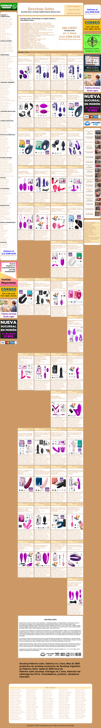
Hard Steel (3, 239)
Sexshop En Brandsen (31, 703)
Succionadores (4, 162)
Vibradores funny (5, 64)
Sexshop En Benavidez (80, 704)
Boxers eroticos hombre (6, 114)
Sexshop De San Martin (15, 713)
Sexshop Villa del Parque (27, 28)
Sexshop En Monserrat (15, 706)
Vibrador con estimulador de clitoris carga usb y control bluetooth (75, 359)
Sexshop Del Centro (47, 712)
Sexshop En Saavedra (31, 715)
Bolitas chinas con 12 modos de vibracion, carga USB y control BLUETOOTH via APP (42, 209)
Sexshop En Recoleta (80, 712)
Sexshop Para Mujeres (89, 199)
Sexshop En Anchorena (15, 709)
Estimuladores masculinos (7, 170)
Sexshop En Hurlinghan (31, 689)
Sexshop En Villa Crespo (15, 718)
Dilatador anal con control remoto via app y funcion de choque (42, 509)
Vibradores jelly (4, 65)
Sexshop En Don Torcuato (16, 695)
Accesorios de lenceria (6, 84)
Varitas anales (4, 185)
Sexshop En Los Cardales (49, 701)
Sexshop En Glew (30, 691)
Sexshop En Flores (47, 692)
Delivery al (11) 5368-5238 (9, 252)
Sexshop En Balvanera (15, 707)
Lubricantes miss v (5, 33)
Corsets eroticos (4, 93)
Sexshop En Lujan (63, 703)
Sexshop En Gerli (47, 691)
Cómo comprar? (73, 6)
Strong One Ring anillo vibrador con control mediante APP (41, 134)
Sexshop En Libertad (63, 698)
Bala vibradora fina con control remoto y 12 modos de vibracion (58, 59)
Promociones (4, 247)
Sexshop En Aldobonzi (64, 709)
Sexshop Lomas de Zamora (27, 35)
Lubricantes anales (5, 21)
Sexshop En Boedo (79, 703)
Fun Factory (4, 240)
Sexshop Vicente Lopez (26, 47)
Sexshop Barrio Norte (26, 25)
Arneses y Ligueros (5, 85)
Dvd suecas (3, 154)
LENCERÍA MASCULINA (90, 228)
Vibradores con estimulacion (7, 61)
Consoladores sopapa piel (7, 51)
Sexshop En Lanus (14, 698)
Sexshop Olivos (24, 41)
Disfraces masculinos (6, 116)
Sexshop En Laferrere (80, 695)
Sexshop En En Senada (80, 694)
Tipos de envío (74, 10)
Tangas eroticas (4, 105)
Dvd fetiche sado (5, 142)
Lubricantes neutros (5, 27)
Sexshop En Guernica (80, 689)
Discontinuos (4, 245)
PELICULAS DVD (88, 231)
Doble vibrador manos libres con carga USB (74, 134)
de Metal (3, 174)
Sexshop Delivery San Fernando (17, 712)
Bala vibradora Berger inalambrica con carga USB (58, 246)
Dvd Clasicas (4, 153)
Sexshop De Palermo (64, 713)
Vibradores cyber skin (6, 62)
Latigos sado (4, 128)
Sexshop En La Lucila (64, 691)
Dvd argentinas (4, 138)
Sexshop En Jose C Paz (48, 689)
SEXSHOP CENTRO (89, 233)
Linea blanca (4, 130)
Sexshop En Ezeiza (30, 694)
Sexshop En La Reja (80, 692)
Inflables (3, 216)
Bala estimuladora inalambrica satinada (23, 172)
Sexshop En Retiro (47, 713)
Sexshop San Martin (25, 43)
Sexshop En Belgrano (48, 706)
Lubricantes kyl (4, 28)
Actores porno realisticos (6, 42)
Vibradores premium (5, 71)
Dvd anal (3, 136)
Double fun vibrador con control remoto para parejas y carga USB (58, 472)
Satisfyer (3, 234)
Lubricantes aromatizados (7, 22)
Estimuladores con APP (6, 159)
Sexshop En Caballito (64, 701)
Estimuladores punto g (6, 173)
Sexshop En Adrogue (31, 710)
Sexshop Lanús (24, 40)
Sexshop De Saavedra (31, 713)
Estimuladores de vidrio (6, 165)
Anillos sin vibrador (5, 208)
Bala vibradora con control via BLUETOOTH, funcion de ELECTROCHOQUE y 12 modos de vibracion (58, 546)
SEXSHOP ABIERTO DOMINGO (91, 237)
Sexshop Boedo (24, 31)
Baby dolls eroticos (5, 87)
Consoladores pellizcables (7, 47)
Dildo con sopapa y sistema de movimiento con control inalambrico (58, 359)
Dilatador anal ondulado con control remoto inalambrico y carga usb (42, 434)
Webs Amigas (50, 687)
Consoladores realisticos (6, 48)
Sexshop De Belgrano (31, 718)
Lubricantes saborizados (6, 34)
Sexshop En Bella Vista (31, 706)
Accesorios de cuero (5, 122)
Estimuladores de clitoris (6, 163)
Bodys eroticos (4, 88)
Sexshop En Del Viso (47, 695)
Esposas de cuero (5, 125)
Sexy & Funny (4, 237)
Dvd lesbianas (4, 150)
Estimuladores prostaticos (7, 171)
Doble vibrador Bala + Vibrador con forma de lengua (57, 97)
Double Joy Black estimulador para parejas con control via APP (24, 284)
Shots (2, 236)
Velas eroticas (4, 200)
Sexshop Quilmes (25, 36)
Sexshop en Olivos (79, 707)
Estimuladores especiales (7, 167)
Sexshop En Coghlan (31, 697)
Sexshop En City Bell (80, 698)
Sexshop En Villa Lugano (32, 719)
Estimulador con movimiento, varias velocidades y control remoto (73, 172)
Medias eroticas (4, 97)
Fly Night (3, 30)
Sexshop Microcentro (26, 27)
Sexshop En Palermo (47, 709)
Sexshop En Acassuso (48, 710)
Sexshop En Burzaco (80, 701)
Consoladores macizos (6, 44)
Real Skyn (3, 31)
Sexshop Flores (24, 32)
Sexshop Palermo (25, 24)
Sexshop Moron (24, 37)
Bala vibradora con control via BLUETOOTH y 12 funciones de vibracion (75, 509)
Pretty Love (3, 233)
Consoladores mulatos (6, 45)
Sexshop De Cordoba (31, 716)
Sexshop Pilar (24, 48)
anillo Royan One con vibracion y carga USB (24, 134)
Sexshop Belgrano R (15, 719)
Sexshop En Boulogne (48, 703)
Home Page (20, 52)
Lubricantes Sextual (5, 39)
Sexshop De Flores (14, 716)
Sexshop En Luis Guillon (15, 703)
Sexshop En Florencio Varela (65, 692)
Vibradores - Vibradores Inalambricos (28, 55)
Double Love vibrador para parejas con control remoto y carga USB (58, 509)
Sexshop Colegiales (25, 45)
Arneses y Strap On (5, 211)
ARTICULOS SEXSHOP (90, 222)
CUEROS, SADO (88, 230)
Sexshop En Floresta (15, 692)
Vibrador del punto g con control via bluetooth (57, 209)
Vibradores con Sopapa (6, 79)
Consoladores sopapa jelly (7, 50)
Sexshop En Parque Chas (16, 710)
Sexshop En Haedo (63, 689)
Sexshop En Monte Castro (32, 707)
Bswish (2, 228)
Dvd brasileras (4, 139)
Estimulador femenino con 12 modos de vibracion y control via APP (75, 396)
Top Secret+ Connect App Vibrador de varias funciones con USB (25, 509)
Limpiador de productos (6, 19)
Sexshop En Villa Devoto (64, 718)
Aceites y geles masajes (6, 18)
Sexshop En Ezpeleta (15, 694)
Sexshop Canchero (79, 718)
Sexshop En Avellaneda (64, 707)
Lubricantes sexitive (5, 37)
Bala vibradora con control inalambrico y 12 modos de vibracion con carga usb (25, 209)
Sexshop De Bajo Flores (48, 718)
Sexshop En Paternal (63, 710)
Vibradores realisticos (6, 74)
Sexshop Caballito (25, 29)
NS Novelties (4, 231)
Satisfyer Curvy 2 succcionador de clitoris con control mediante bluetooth (42, 472)
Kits (2, 220)
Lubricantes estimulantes (7, 24)
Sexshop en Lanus (47, 697)
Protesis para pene (5, 217)
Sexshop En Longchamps (81, 700)
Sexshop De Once (79, 713)
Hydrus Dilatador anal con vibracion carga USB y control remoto (58, 134)
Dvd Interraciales (5, 148)
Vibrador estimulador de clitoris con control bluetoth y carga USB (25, 546)
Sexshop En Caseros (63, 700)
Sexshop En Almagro (31, 709)
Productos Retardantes (6, 219)
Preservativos (4, 199)
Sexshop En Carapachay (16, 701)
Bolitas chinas (4, 210)
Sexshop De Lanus (14, 715)
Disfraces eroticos (5, 94)
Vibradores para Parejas (6, 58)
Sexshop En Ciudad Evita (48, 698)
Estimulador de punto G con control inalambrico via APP (75, 471)
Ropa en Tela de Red (6, 103)
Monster (3, 53)
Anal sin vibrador (5, 182)
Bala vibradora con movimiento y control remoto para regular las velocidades (41, 358)
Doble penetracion (5, 213)
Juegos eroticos (4, 197)
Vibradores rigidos (5, 70)
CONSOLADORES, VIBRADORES (88, 225)
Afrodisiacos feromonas (6, 193)
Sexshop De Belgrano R (80, 716)
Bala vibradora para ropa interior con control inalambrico (74, 284)
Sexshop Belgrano (25, 23)
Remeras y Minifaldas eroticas (8, 100)
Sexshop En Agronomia (80, 709)
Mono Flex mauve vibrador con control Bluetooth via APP (75, 434)
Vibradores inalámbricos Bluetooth (9, 56)
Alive (2, 225)
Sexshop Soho (41, 9)
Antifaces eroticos (5, 191)
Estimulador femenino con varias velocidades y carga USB (25, 359)
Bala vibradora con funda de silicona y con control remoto (42, 96)
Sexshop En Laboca (31, 695)
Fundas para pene (5, 214)
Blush (2, 227)
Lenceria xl (3, 96)
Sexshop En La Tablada (64, 694)
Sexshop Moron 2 (89, 208)
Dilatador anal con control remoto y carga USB (42, 172)
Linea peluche (4, 131)
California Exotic (4, 230)
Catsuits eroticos (5, 90)
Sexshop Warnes (24, 44)
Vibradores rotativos (5, 77)
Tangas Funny (4, 108)
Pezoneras (3, 202)
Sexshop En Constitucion (64, 695)
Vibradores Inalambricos (6, 68)
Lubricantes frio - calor (6, 25)
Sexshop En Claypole (80, 697)
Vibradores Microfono (6, 76)
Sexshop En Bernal (14, 704)
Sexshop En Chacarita (15, 700)
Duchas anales (4, 179)
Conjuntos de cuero (5, 124)
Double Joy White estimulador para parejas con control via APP (74, 247)
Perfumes (3, 36)
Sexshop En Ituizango (15, 689)
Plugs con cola (4, 186)
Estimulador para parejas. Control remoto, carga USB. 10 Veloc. (75, 547)
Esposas (3, 196)
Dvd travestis (4, 156)
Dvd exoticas (4, 141)
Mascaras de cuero (5, 133)
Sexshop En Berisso (31, 704)
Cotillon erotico (4, 194)
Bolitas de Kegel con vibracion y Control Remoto (25, 59)
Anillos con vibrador (5, 59)
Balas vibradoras (5, 160)
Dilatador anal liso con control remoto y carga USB (42, 284)
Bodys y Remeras (5, 113)
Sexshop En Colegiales (15, 697)
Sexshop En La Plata (31, 692)
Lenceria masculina (5, 117)
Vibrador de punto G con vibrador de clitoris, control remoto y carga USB (58, 434)
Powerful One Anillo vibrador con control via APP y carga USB (74, 97)
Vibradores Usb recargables (7, 80)
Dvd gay (3, 145)
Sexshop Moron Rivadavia (27, 39)
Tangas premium (5, 106)
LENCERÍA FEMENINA (89, 227)
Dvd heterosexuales (5, 147)
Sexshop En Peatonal (31, 712)
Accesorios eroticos (5, 190)
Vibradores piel (4, 67)
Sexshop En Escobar (47, 694)
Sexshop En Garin (79, 691)
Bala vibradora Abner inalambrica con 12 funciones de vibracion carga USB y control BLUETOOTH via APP (57, 284)
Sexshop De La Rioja (47, 715)
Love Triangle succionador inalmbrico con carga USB (25, 434)
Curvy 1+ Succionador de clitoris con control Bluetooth (25, 472)
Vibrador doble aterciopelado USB (56, 396)
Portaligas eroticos (5, 99)
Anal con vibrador (5, 180)
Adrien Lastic (4, 224)
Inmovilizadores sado (6, 127)
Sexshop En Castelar (47, 700)
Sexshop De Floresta (63, 715)
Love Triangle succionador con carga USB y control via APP (75, 209)
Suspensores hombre (6, 119)
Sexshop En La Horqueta (16, 691)
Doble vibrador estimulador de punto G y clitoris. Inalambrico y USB (75, 584)
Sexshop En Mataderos (48, 704)
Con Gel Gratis (4, 244)
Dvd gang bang (4, 144)
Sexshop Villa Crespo (26, 33)
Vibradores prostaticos (6, 73)
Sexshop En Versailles (80, 715)
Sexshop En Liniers (30, 700)
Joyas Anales (4, 183)
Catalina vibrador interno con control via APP (41, 546)
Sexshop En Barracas (80, 706)
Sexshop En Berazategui (64, 704)
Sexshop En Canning (31, 701)
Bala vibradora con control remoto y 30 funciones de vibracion (42, 59)
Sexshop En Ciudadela (31, 698)
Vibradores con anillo (6, 207)
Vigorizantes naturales (6, 203)
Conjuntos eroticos (5, 91)
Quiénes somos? (74, 13)
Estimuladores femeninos (7, 168)
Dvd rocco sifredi (5, 151)
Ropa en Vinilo (4, 102)
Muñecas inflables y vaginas (7, 176)
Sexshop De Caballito (64, 716)
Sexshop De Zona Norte (64, 712)
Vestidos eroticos (5, 109)
